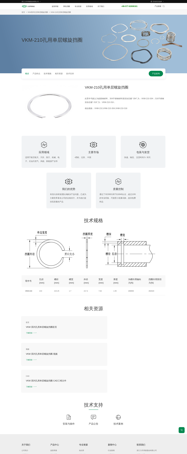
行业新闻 (111, 401)
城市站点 (127, 451)
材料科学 (82, 406)
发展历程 (25, 406)
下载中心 (82, 418)
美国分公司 (141, 406)
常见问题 (25, 422)
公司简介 (25, 401)
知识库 (81, 401)
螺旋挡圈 (53, 406)
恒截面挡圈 (54, 410)
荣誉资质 (25, 410)
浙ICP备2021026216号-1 (87, 451)
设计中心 (82, 414)
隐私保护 (100, 451)
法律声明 (109, 451)
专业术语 (82, 410)
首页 (23, 12)
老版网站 (135, 451)
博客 (109, 410)
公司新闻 (111, 406)
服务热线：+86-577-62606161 (148, 414)
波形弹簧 (53, 401)
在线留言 (140, 410)
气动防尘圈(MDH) (57, 418)
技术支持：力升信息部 (148, 451)
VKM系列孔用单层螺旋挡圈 (38, 12)
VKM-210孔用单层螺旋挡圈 (60, 12)
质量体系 (25, 414)
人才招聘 (25, 418)
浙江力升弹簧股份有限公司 (147, 401)
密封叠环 (53, 414)
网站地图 (118, 451)
